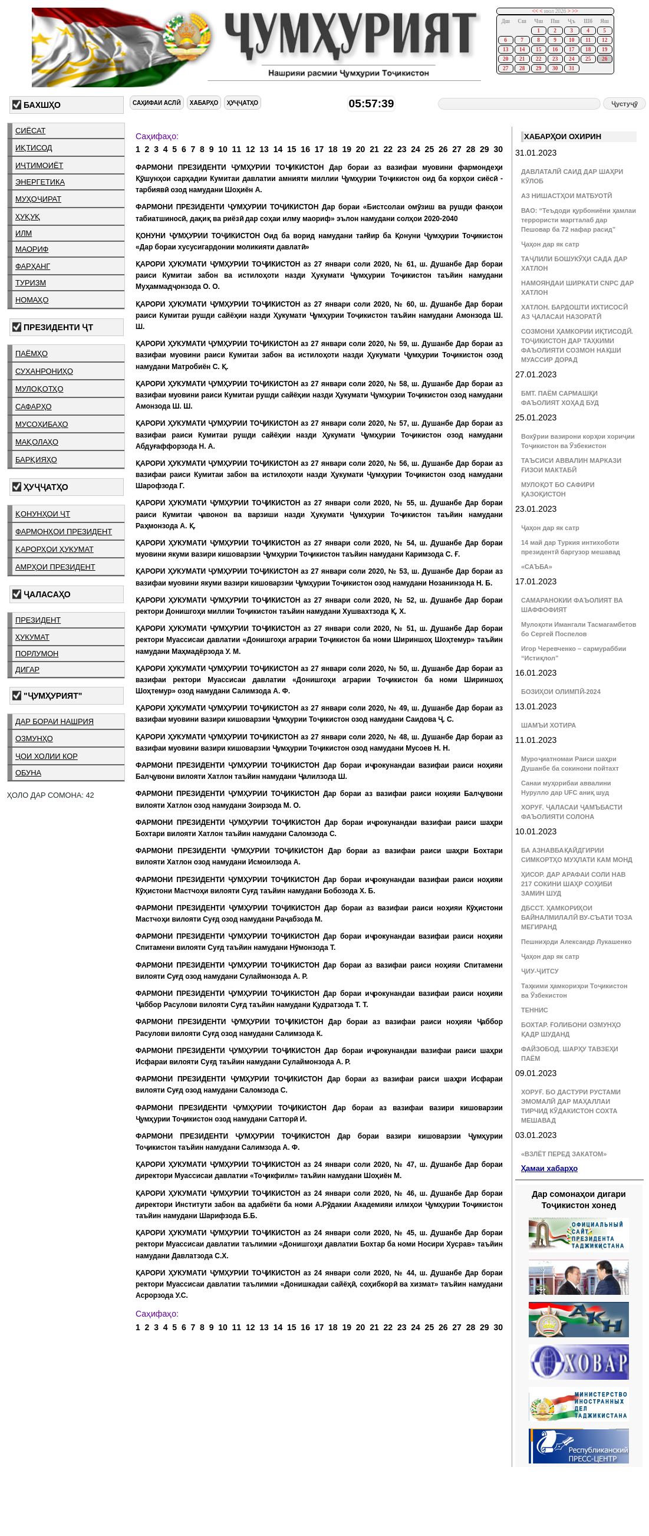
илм (23, 233)
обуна (28, 772)
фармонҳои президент (63, 531)
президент (38, 620)
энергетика (40, 181)
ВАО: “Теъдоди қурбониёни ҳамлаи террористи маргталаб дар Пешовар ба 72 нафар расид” (578, 220)
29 (538, 68)
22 (538, 59)
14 (522, 49)
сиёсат (30, 130)
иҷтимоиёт (39, 165)
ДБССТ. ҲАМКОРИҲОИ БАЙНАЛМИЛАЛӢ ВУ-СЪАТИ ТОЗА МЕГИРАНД (576, 917)
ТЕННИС (534, 1010)
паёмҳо (31, 353)
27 (505, 68)
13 (505, 49)
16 (555, 49)
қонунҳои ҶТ (42, 513)
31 (571, 68)
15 (538, 49)
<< (535, 11)
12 (604, 40)
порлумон (36, 653)
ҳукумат (32, 637)
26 (604, 59)
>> (575, 11)
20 (505, 59)
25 (588, 59)
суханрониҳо (44, 371)
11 (588, 40)
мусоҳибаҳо (41, 424)
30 (555, 68)
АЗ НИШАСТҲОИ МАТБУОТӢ (566, 195)
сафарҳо (33, 406)
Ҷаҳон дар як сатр (550, 244)
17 (571, 49)
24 (571, 59)
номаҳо (31, 299)
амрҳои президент (55, 567)
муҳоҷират (38, 199)
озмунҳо (34, 738)
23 (555, 59)
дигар (27, 669)
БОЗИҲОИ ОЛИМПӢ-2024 (561, 691)
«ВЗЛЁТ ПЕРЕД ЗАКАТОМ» (564, 1153)
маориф (31, 249)
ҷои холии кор (46, 756)
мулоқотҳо (39, 388)
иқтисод (33, 147)
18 (588, 49)
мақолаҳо (36, 442)
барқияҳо (36, 459)
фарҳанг (32, 266)
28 (522, 68)
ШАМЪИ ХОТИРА (548, 725)
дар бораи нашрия (54, 721)
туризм (30, 282)
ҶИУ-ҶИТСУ (540, 971)
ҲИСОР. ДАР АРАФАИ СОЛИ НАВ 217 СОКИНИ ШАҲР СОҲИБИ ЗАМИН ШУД (573, 884)
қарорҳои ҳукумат (54, 549)
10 (571, 40)
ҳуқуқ (27, 216)
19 (604, 49)
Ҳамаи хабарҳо (549, 1168)
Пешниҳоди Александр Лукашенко (576, 941)
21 (522, 59)
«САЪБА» (536, 566)
